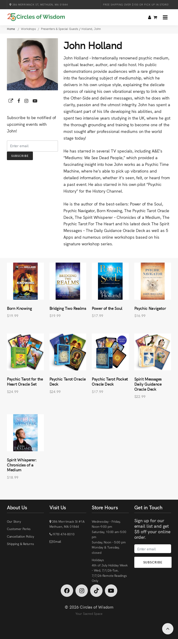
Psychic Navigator (150, 308)
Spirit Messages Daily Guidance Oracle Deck (148, 384)
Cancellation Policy (20, 536)
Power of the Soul (107, 308)
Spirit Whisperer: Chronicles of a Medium (22, 464)
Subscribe (20, 156)
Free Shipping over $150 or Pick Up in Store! (136, 4)
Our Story (14, 521)
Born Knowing (19, 308)
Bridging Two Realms (67, 308)
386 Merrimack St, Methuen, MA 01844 (38, 4)
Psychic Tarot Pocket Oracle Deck (110, 381)
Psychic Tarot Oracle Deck (67, 381)
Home (11, 28)
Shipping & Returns (20, 543)
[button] (165, 17)
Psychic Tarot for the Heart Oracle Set (25, 381)
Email (56, 541)
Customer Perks (18, 528)
